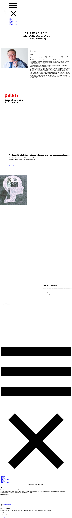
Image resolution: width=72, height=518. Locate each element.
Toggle (3, 512)
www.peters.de (11, 165)
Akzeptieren (7, 494)
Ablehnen (2, 494)
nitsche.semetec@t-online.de (51, 295)
